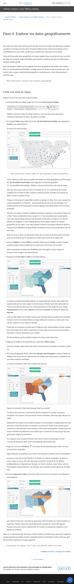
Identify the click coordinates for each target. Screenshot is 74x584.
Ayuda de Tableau (9, 17)
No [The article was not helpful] (67, 568)
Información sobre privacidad (43, 581)
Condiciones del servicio (21, 581)
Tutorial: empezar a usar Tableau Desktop (31, 17)
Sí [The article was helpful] (60, 568)
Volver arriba (37, 559)
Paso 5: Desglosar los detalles (61, 551)
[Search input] (63, 3)
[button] (4, 3)
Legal (7, 581)
